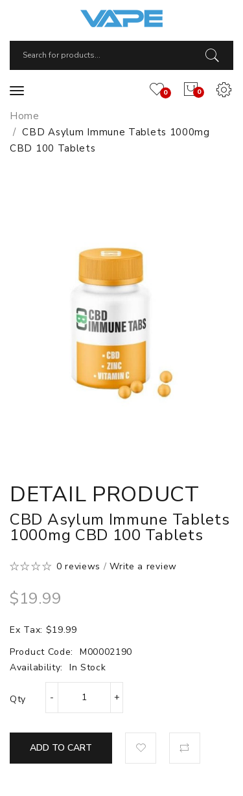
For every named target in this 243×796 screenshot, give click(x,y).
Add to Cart (61, 748)
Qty (18, 699)
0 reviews (78, 566)
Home (25, 115)
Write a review (143, 566)
